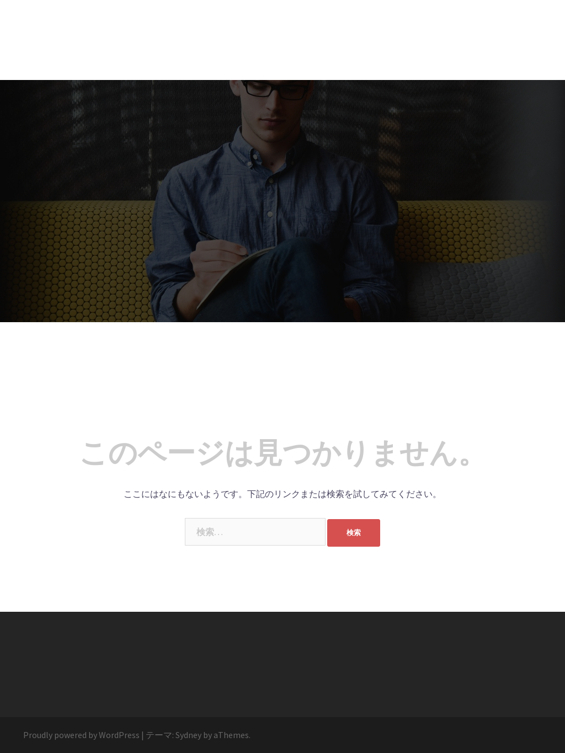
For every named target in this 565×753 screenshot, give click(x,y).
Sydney (188, 734)
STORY (52, 21)
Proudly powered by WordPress (81, 734)
